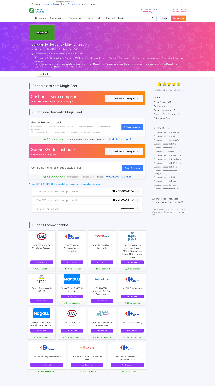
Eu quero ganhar (179, 12)
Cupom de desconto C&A (164, 136)
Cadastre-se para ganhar (124, 98)
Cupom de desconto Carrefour (166, 132)
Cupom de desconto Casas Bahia (168, 140)
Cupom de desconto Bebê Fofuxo (168, 159)
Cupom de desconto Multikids (166, 189)
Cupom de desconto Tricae (165, 185)
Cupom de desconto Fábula (165, 167)
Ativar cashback (132, 127)
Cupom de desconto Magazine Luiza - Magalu (169, 172)
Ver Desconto (42, 262)
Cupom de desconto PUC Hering (167, 163)
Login (164, 18)
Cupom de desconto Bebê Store (167, 155)
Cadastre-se (178, 18)
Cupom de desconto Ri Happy (166, 177)
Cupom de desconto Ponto (165, 148)
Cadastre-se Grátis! (118, 139)
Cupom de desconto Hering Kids (167, 151)
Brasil (44, 74)
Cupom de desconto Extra (165, 144)
